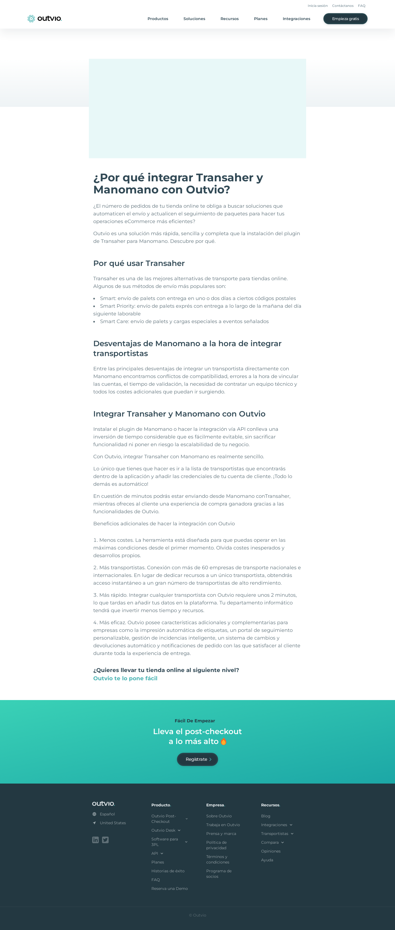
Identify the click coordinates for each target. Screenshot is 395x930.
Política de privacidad (216, 845)
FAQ (361, 6)
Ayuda (267, 859)
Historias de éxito (168, 870)
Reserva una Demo (169, 888)
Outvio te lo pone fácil (125, 678)
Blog (265, 816)
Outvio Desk (166, 830)
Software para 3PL (170, 842)
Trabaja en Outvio (223, 824)
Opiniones (271, 851)
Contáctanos (343, 6)
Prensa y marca (221, 833)
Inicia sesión (318, 6)
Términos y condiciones (217, 859)
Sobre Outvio (219, 816)
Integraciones (296, 18)
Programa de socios (219, 873)
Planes (260, 18)
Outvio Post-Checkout (170, 819)
